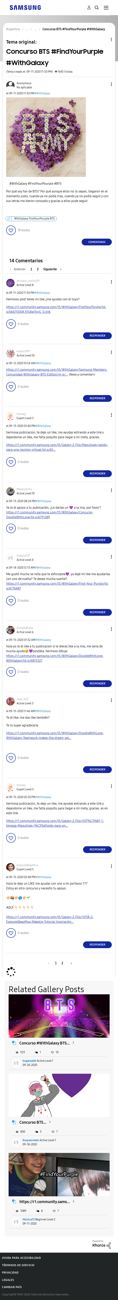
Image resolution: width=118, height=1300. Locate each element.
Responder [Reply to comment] (97, 335)
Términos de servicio (18, 1265)
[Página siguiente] (52, 269)
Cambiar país (12, 1287)
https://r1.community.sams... (44, 1201)
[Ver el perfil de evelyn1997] (23, 351)
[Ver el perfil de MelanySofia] (24, 489)
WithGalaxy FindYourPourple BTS (34, 218)
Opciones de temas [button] (104, 39)
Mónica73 (29, 1219)
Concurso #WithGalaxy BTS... (44, 1043)
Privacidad (10, 1272)
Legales (8, 1280)
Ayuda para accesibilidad (21, 1258)
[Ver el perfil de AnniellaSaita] (25, 628)
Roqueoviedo (31, 1140)
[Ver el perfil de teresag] (21, 414)
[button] (105, 84)
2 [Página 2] (38, 269)
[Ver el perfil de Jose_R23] (22, 699)
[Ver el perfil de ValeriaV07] (23, 555)
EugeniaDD (29, 1061)
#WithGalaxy (42, 93)
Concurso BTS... (32, 1122)
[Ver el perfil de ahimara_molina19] (28, 281)
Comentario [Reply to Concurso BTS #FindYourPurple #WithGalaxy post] (96, 242)
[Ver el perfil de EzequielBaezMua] (27, 865)
